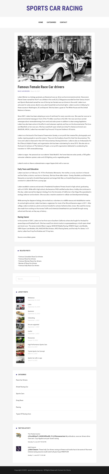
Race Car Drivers (24, 91)
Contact (63, 22)
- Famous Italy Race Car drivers (28, 265)
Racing (18, 407)
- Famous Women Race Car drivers (29, 261)
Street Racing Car (22, 387)
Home (40, 22)
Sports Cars (20, 393)
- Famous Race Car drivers (27, 259)
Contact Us (61, 470)
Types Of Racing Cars (23, 414)
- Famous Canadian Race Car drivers (30, 257)
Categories (51, 22)
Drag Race (19, 400)
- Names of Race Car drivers (27, 263)
